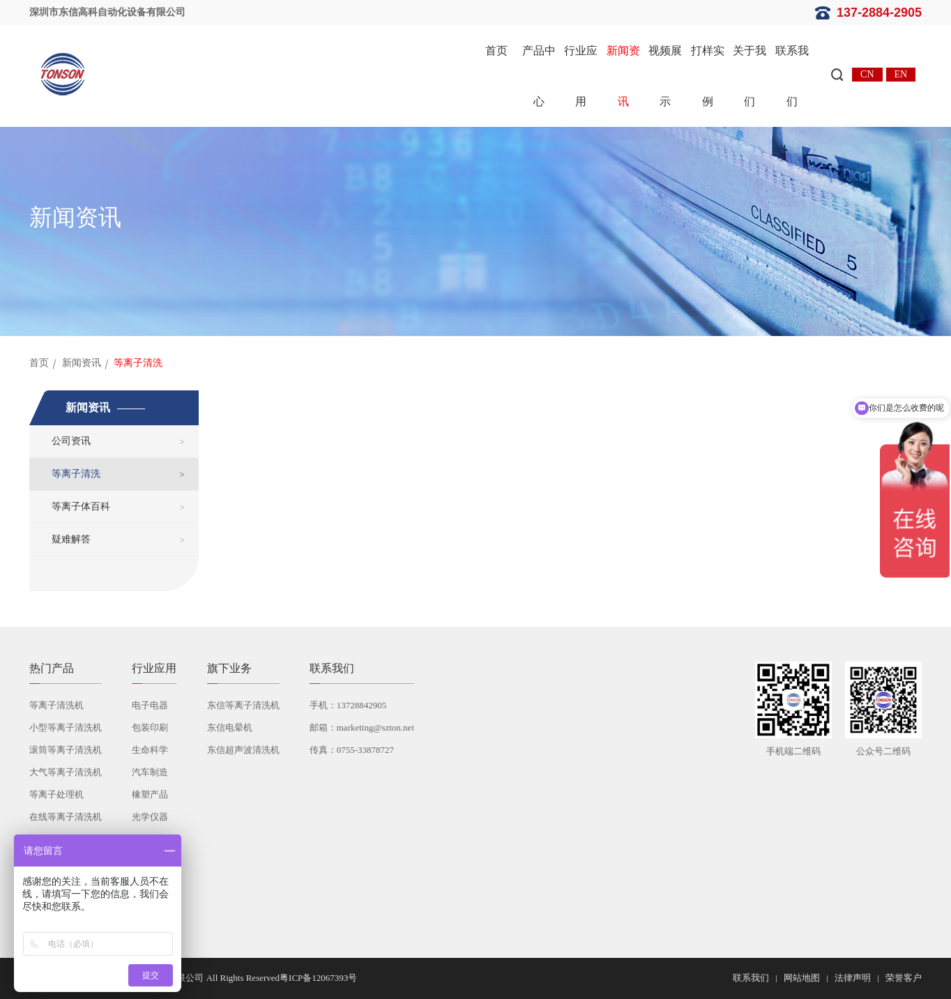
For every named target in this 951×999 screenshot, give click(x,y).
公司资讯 (71, 441)
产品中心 (539, 76)
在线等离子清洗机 (65, 816)
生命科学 (150, 750)
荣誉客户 (903, 978)
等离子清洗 (76, 473)
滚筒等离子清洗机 (65, 750)
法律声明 (853, 978)
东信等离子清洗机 (243, 705)
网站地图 (802, 978)
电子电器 (150, 705)
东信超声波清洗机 (243, 750)
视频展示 (665, 76)
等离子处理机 (56, 794)
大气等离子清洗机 (65, 772)
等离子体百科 (81, 506)
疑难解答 (71, 539)
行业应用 (581, 76)
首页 (496, 50)
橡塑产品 (150, 794)
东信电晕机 (229, 727)
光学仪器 (150, 816)
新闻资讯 (623, 76)
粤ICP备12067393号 (318, 978)
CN (867, 74)
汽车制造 (150, 772)
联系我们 (792, 76)
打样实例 (707, 76)
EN (901, 74)
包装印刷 (150, 727)
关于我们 (749, 76)
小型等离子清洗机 (65, 727)
